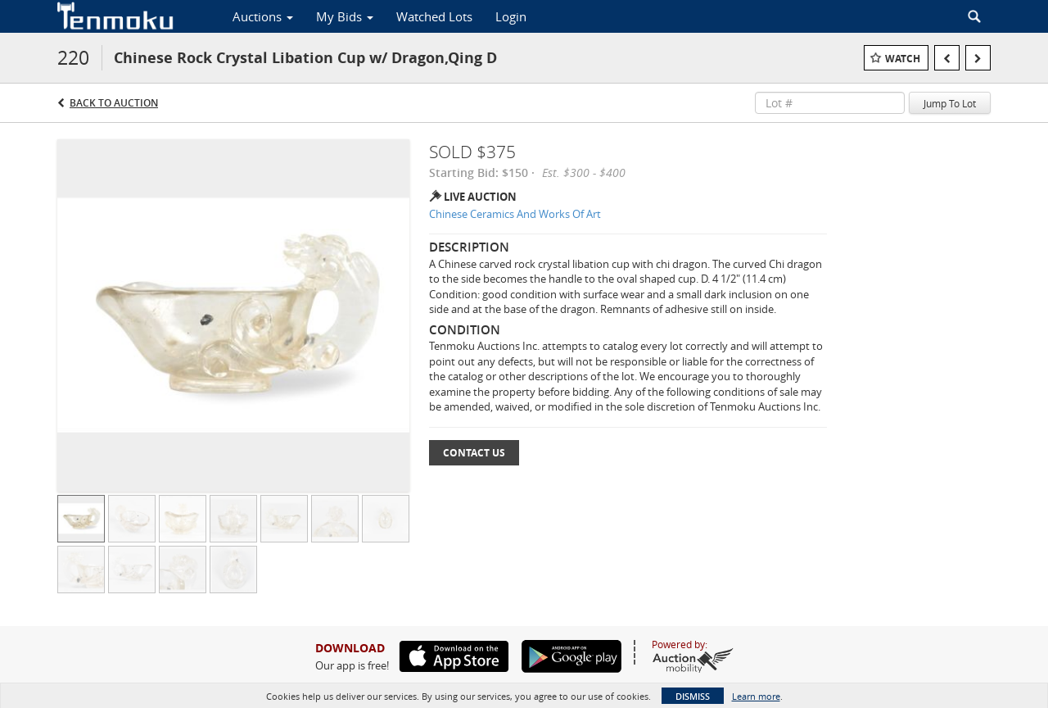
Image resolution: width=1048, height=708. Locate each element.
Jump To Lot (950, 103)
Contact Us (474, 453)
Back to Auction (114, 103)
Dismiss (692, 696)
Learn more (756, 696)
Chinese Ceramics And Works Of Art (515, 213)
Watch (902, 59)
